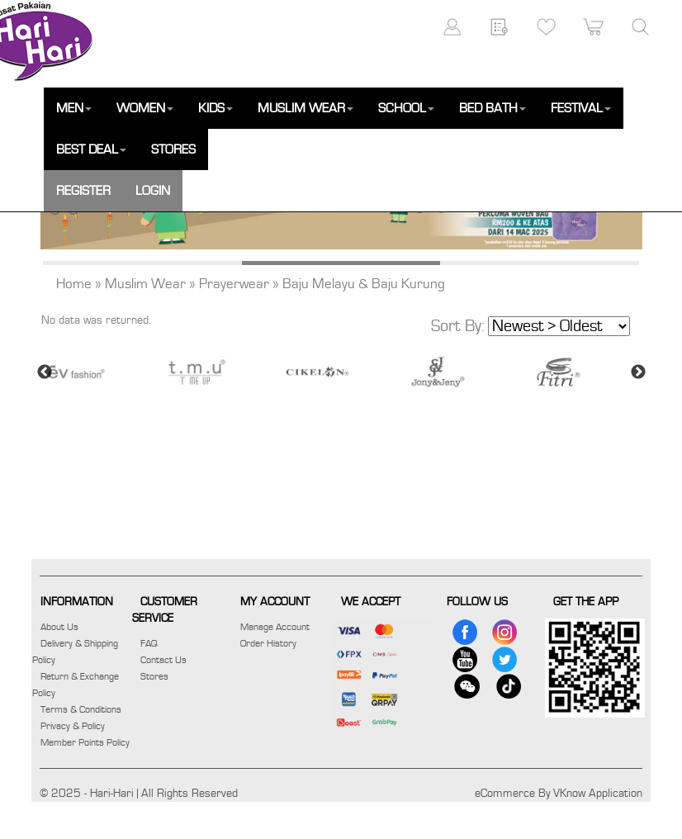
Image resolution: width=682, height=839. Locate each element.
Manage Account (275, 627)
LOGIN (152, 190)
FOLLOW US (477, 602)
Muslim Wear (145, 284)
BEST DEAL (91, 149)
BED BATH (492, 108)
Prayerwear (234, 284)
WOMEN (144, 108)
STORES (173, 149)
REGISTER (83, 190)
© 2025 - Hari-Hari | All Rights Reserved (139, 793)
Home (74, 284)
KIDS (215, 108)
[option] (100, 372)
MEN (74, 108)
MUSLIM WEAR (305, 108)
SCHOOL (406, 108)
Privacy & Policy (72, 726)
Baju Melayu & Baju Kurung (363, 284)
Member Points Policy (85, 742)
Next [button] (638, 372)
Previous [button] (44, 372)
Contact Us (163, 660)
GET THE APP (585, 602)
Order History (268, 643)
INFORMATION (76, 602)
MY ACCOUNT (275, 602)
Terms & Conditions (80, 709)
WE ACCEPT (370, 602)
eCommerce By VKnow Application (558, 793)
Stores (154, 676)
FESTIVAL (581, 108)
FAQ (149, 643)
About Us (59, 627)
